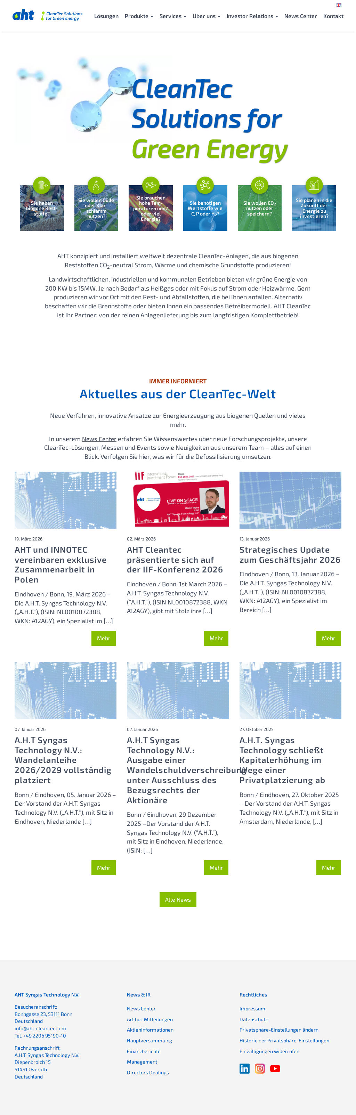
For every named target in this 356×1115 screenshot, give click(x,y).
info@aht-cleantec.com (40, 1026)
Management (142, 1060)
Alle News (178, 897)
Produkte (139, 16)
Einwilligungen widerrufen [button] (269, 1049)
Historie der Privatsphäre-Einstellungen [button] (284, 1039)
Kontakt (333, 16)
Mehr (103, 636)
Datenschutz (254, 1017)
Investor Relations (252, 16)
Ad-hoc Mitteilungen (150, 1017)
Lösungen (106, 16)
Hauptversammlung (149, 1039)
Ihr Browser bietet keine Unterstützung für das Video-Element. (94, 99)
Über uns (206, 16)
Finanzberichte (144, 1049)
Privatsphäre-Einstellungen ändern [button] (279, 1028)
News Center (300, 16)
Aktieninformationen (150, 1028)
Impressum (252, 1007)
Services (173, 16)
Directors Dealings (148, 1070)
